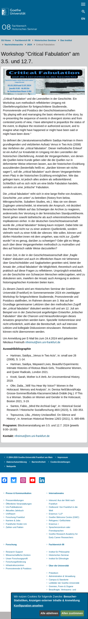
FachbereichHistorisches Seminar (24, 27)
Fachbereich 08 (22, 40)
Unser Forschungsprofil (17, 558)
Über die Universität (59, 565)
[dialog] (49, 606)
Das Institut (66, 40)
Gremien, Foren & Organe (61, 586)
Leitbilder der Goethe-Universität (64, 583)
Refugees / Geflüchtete (60, 520)
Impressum (63, 457)
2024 (29, 44)
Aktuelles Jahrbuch (15, 510)
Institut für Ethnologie (59, 558)
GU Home (6, 40)
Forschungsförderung (16, 562)
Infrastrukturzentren (15, 565)
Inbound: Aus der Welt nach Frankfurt (62, 502)
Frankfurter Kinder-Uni (16, 524)
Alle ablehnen (49, 613)
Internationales (56, 493)
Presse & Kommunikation (18, 493)
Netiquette (11, 466)
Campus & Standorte (58, 579)
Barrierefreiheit (39, 462)
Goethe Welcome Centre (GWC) (64, 517)
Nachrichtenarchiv (14, 44)
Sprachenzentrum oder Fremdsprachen (59, 529)
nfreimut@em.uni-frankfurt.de (42, 342)
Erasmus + (54, 524)
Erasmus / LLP (56, 514)
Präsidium (53, 573)
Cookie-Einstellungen (60, 462)
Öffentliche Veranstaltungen (19, 504)
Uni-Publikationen (14, 507)
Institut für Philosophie (59, 552)
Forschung (11, 544)
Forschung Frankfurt (15, 517)
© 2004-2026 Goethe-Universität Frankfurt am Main (30, 457)
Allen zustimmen (72, 613)
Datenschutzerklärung (17, 462)
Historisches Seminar (45, 40)
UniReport (10, 514)
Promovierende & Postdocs (18, 568)
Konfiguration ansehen (28, 605)
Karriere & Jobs (13, 520)
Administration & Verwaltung (62, 576)
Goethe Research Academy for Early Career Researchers (63, 536)
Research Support (14, 552)
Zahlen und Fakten (14, 527)
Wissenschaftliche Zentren (18, 555)
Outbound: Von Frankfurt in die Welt (63, 509)
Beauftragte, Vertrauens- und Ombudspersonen (62, 591)
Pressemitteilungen (15, 500)
